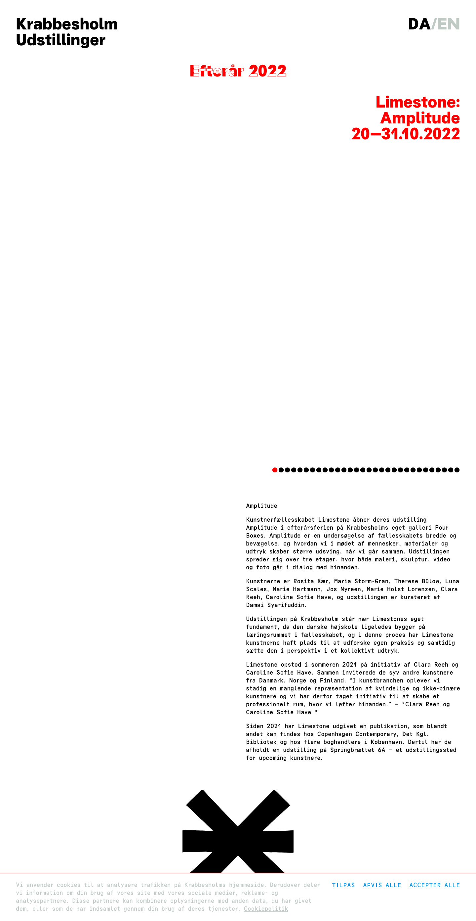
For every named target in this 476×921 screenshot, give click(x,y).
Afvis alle (382, 885)
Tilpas (343, 885)
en (448, 24)
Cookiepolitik (266, 908)
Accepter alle (434, 885)
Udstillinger (60, 39)
